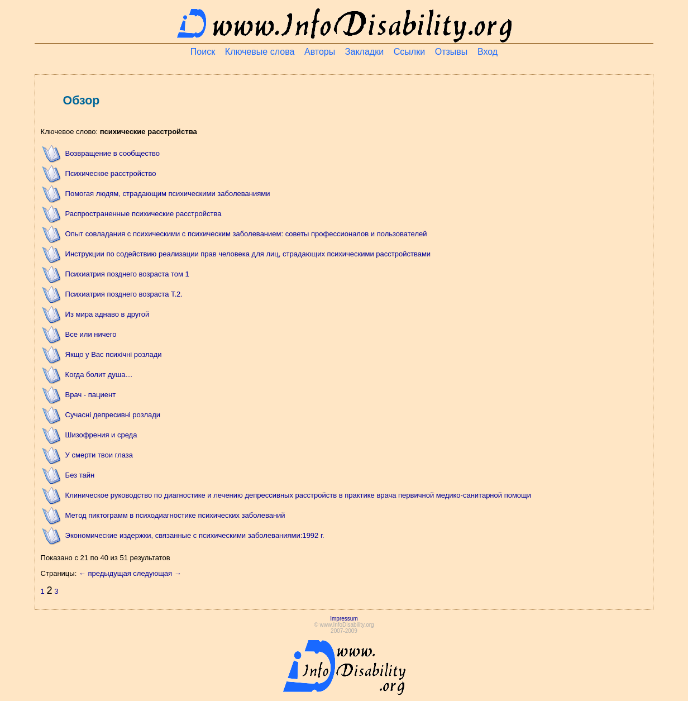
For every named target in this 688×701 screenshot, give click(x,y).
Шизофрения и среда (101, 435)
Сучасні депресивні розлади (113, 415)
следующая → (157, 573)
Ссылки (409, 51)
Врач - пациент (90, 394)
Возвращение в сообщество (112, 153)
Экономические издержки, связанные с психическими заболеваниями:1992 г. (194, 535)
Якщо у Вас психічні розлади (113, 354)
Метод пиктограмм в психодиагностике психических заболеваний (175, 515)
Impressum (343, 619)
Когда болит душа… (99, 374)
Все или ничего (91, 334)
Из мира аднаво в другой (107, 314)
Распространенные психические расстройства (143, 213)
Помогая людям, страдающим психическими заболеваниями (167, 193)
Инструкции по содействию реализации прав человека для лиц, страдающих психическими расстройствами (248, 254)
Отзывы (451, 51)
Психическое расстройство (110, 173)
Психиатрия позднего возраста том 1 (127, 274)
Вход (487, 51)
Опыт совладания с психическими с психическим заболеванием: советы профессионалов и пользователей (246, 234)
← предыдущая (105, 573)
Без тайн (80, 475)
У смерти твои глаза (99, 455)
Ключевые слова (260, 51)
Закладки (364, 51)
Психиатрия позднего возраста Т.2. (124, 294)
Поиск (202, 51)
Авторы (319, 51)
